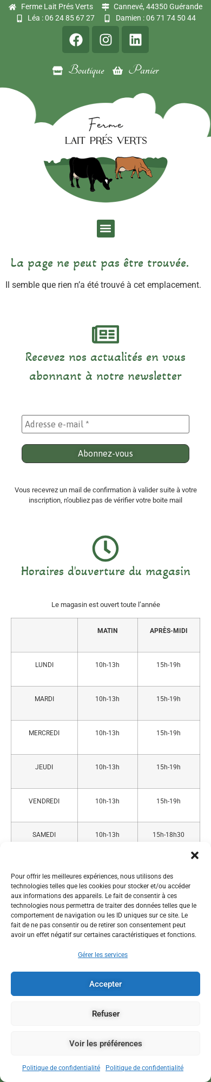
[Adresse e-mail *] (105, 424)
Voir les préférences (105, 1043)
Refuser (106, 1014)
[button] (194, 855)
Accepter (105, 984)
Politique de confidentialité (61, 1068)
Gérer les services (103, 955)
